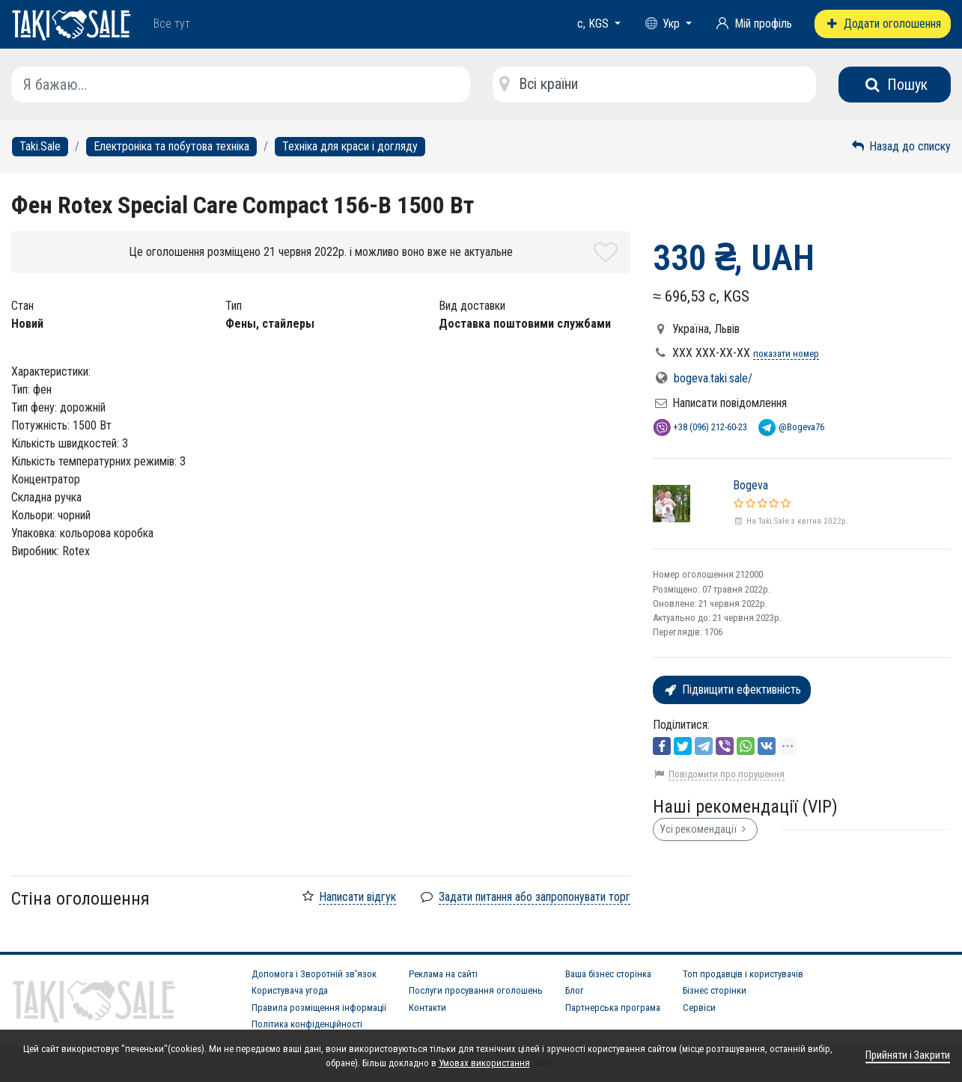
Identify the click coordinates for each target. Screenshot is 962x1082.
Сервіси (699, 1007)
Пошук (895, 85)
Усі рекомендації (706, 829)
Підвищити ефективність (732, 689)
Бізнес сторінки (714, 990)
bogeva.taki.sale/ (713, 378)
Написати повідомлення (729, 403)
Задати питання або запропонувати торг (534, 897)
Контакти (427, 1007)
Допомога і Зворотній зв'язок (314, 973)
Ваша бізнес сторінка (608, 973)
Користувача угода (290, 990)
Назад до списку (900, 146)
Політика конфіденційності (307, 1024)
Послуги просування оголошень (476, 990)
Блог (574, 990)
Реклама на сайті (443, 973)
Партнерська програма (612, 1007)
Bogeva (750, 485)
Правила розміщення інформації (319, 1007)
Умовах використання (484, 1063)
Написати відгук (357, 897)
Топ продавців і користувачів (743, 973)
